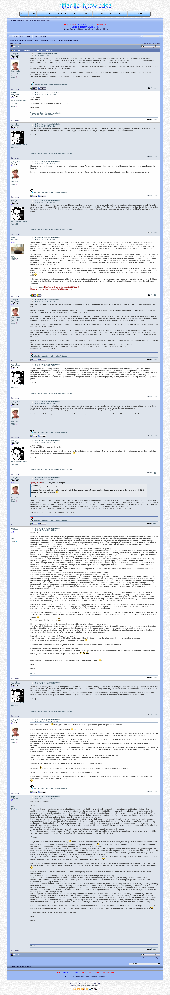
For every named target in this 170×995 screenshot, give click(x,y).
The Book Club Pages (31, 40)
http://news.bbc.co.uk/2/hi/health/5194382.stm (62, 287)
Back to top (15, 90)
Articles (52, 14)
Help (22, 36)
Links (96, 14)
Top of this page (27, 966)
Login (42, 20)
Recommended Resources (139, 14)
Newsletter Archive (108, 14)
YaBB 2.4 (97, 984)
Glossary (122, 14)
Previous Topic (147, 43)
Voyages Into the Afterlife (47, 40)
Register (48, 20)
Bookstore (42, 14)
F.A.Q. (32, 14)
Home (15, 36)
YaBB (73, 985)
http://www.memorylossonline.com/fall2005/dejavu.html (51, 289)
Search (28, 36)
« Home (13, 966)
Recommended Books (82, 14)
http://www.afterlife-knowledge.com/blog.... (93, 29)
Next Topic (156, 43)
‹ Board (18, 966)
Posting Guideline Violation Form (92, 976)
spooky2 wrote (36, 483)
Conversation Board (16, 40)
